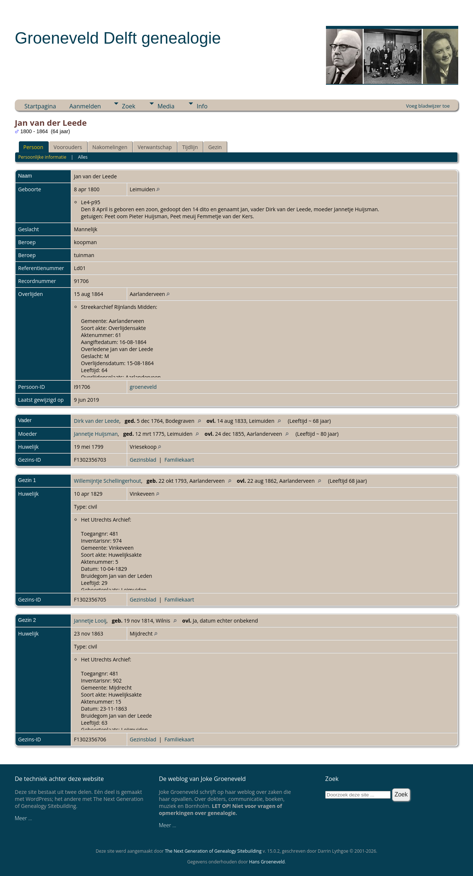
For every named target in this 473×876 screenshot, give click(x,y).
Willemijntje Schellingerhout (107, 480)
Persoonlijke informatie (42, 157)
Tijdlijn (190, 147)
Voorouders (68, 147)
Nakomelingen (109, 147)
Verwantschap (154, 147)
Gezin (215, 147)
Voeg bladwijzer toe (428, 105)
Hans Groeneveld (267, 862)
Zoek (128, 106)
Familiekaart (179, 459)
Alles (83, 157)
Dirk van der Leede (96, 420)
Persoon (33, 147)
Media (165, 106)
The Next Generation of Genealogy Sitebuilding (213, 851)
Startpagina (40, 106)
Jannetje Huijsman (96, 433)
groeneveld (143, 386)
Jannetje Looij (90, 620)
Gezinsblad (143, 459)
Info (202, 106)
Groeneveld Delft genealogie (118, 38)
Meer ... (23, 818)
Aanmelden (85, 106)
